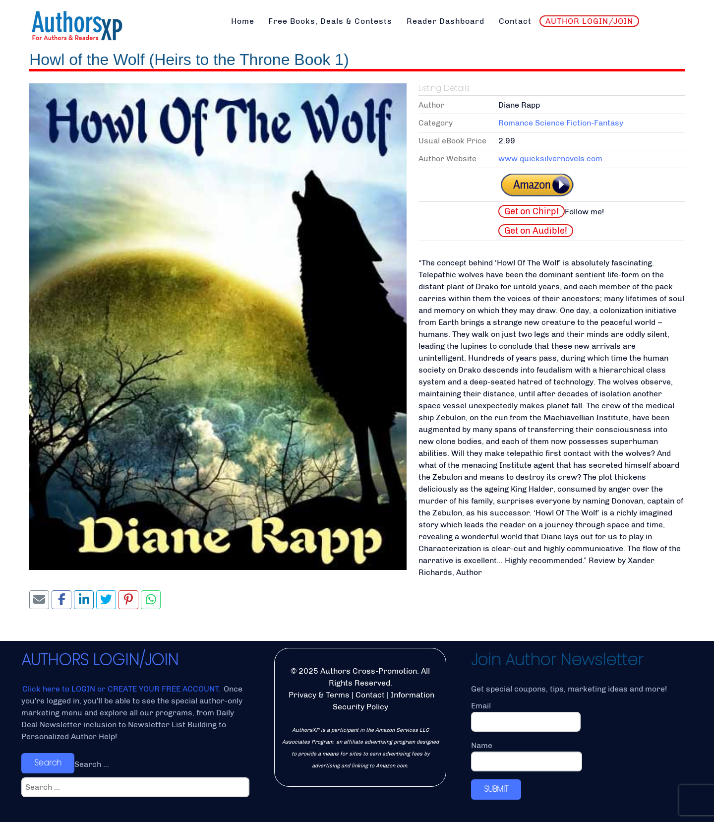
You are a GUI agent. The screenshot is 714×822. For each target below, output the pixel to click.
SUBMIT (496, 789)
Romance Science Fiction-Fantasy (560, 122)
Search (47, 762)
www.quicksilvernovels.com (550, 158)
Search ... (91, 764)
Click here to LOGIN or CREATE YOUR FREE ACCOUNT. (122, 689)
